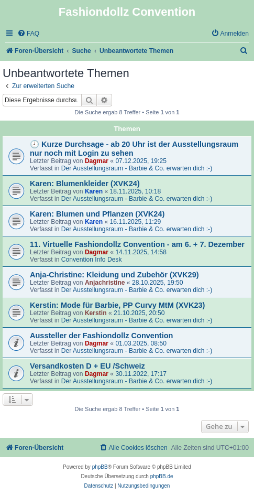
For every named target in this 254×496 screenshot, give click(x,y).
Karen (94, 191)
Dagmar (96, 161)
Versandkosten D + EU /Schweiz (87, 366)
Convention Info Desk (91, 259)
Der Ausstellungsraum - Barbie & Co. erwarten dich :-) (136, 168)
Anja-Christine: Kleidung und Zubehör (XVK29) (114, 275)
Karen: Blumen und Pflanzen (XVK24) (97, 214)
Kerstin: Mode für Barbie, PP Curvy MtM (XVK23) (117, 305)
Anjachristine (105, 282)
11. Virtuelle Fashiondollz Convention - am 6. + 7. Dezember (137, 244)
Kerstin (96, 313)
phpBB (100, 467)
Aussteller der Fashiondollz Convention (101, 335)
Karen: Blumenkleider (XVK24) (85, 183)
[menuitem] (28, 34)
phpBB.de (161, 476)
